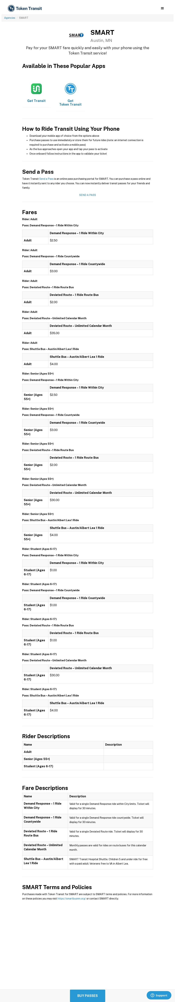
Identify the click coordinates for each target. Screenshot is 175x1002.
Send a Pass (46, 178)
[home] (25, 8)
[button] (162, 8)
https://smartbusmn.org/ (72, 898)
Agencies (9, 17)
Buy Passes (87, 996)
